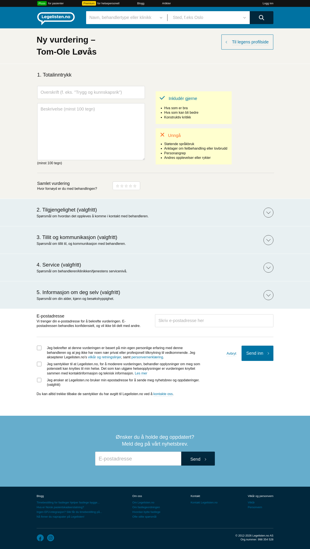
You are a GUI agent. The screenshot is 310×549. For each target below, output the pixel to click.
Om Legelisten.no (143, 502)
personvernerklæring (147, 357)
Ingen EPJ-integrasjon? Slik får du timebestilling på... (69, 512)
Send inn (254, 353)
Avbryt (231, 353)
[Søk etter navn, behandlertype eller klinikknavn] (125, 17)
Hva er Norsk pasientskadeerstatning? (60, 507)
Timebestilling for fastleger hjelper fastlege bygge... (68, 502)
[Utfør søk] (261, 17)
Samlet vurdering (53, 183)
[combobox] (125, 17)
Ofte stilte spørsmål (144, 516)
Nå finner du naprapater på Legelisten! (60, 516)
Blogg (140, 3)
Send (195, 459)
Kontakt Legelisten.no (204, 502)
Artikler (166, 3)
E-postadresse (50, 316)
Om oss (137, 496)
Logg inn (268, 3)
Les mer (141, 373)
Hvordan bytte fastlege (146, 512)
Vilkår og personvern (260, 496)
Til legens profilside (250, 42)
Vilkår (251, 502)
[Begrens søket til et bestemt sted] (209, 17)
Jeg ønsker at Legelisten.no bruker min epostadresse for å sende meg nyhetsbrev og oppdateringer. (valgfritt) (123, 382)
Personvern (255, 507)
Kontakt (195, 496)
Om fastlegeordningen (146, 507)
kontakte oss (163, 394)
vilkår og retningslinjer (104, 357)
